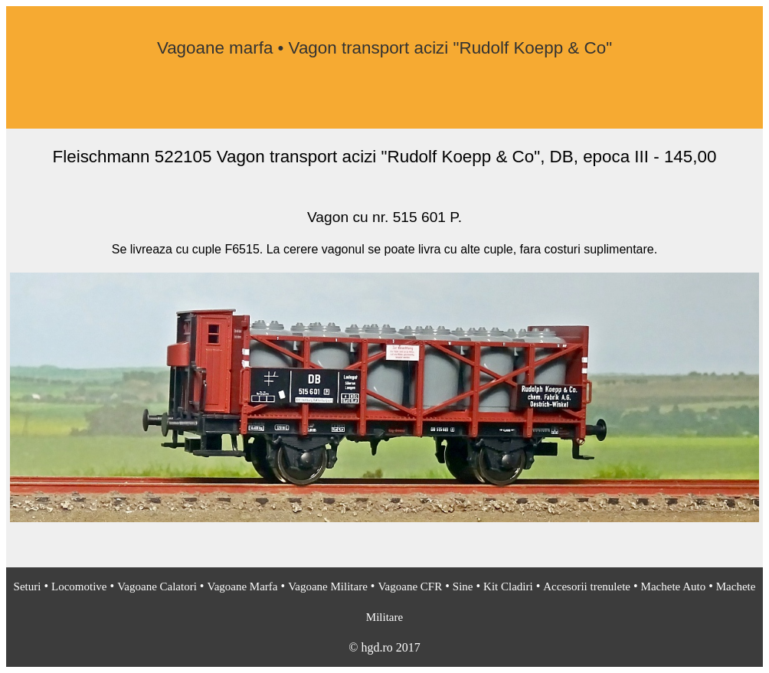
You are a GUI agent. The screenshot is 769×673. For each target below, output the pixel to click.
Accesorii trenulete (586, 586)
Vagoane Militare (328, 586)
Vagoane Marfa (242, 586)
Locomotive (78, 586)
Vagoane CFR (410, 586)
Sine (463, 586)
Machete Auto (673, 586)
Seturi (27, 586)
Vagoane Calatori (157, 586)
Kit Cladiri (508, 586)
